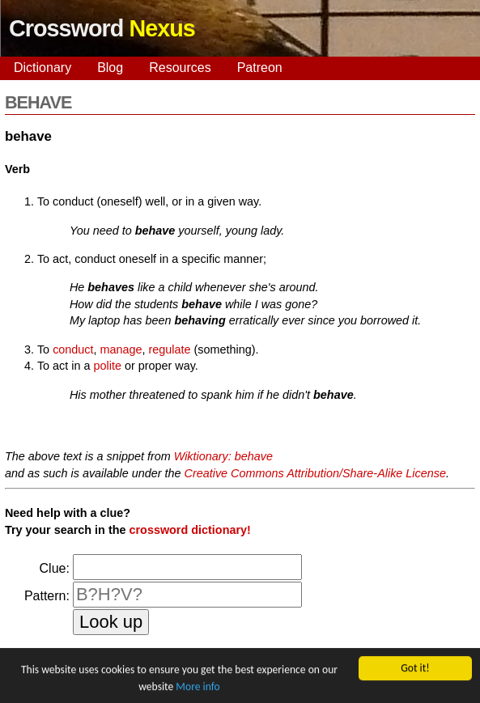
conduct (73, 349)
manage (121, 349)
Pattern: (47, 596)
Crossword (102, 28)
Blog (110, 67)
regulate (170, 349)
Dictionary (42, 67)
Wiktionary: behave (223, 456)
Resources (179, 67)
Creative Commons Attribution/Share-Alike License (315, 473)
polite (107, 365)
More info (197, 687)
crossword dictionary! (189, 529)
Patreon (259, 67)
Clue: (55, 568)
